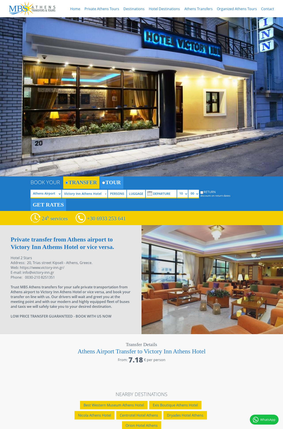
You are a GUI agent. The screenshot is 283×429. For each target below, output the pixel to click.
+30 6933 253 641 (106, 218)
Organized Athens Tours (237, 8)
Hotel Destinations (164, 8)
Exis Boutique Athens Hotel (175, 405)
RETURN (218, 193)
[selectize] (86, 194)
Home (75, 8)
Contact (267, 8)
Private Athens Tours (101, 8)
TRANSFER (81, 182)
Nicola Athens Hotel (94, 415)
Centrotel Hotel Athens (139, 415)
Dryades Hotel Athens (185, 415)
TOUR (111, 182)
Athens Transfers (198, 8)
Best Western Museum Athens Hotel (114, 405)
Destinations (134, 8)
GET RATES (48, 205)
